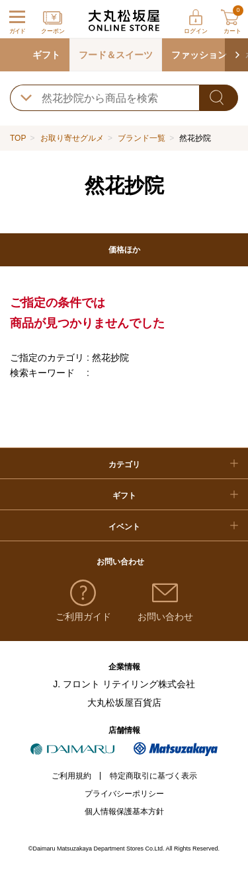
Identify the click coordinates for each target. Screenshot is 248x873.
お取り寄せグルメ (72, 138)
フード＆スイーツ (116, 55)
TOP (18, 138)
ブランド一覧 (141, 138)
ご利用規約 (71, 775)
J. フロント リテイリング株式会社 (124, 684)
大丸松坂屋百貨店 (124, 702)
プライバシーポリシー (124, 793)
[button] (236, 54)
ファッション (199, 55)
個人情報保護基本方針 (124, 811)
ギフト (46, 55)
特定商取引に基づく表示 (153, 775)
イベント (124, 526)
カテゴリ (124, 464)
